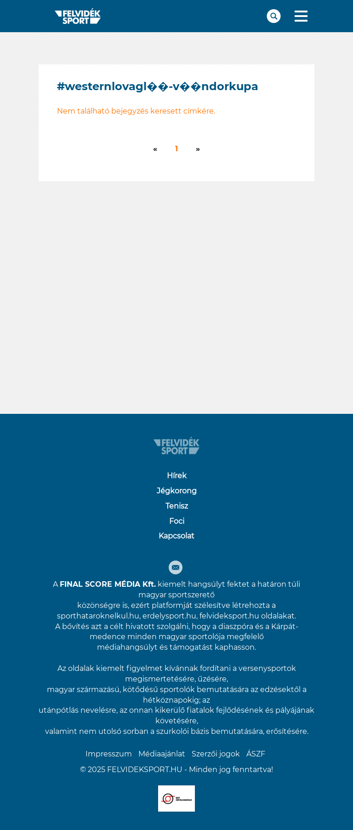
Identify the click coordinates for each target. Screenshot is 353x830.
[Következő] (155, 149)
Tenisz (176, 506)
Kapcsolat (176, 536)
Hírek (177, 475)
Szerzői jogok (216, 754)
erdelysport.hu (169, 616)
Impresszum (108, 754)
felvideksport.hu (229, 616)
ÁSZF (255, 754)
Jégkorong (177, 491)
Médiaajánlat (161, 754)
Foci (176, 521)
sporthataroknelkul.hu (98, 616)
